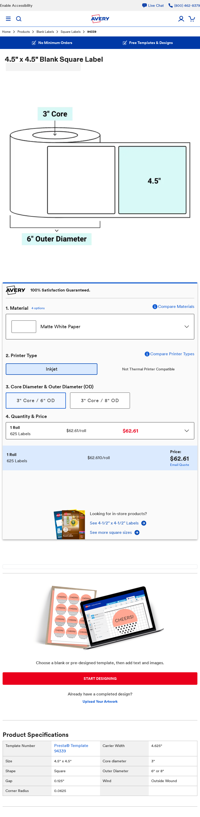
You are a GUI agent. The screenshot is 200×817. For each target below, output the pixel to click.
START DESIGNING (100, 678)
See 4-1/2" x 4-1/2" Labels (118, 523)
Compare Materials (173, 306)
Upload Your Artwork (100, 701)
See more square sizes (115, 532)
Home (6, 32)
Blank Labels (45, 32)
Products (23, 32)
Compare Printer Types (169, 354)
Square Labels (70, 32)
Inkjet (51, 369)
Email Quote (179, 465)
